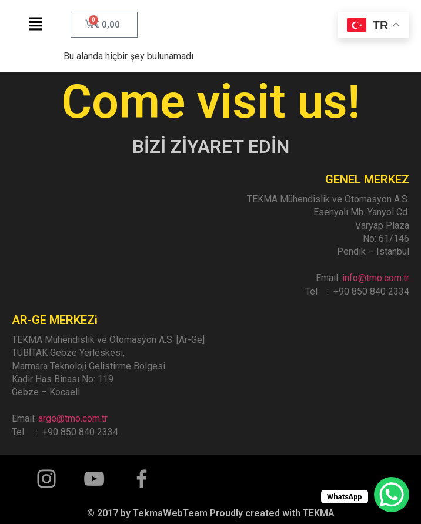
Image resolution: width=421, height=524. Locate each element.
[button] (35, 25)
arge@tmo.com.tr (73, 418)
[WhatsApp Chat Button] (391, 494)
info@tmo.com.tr (375, 277)
